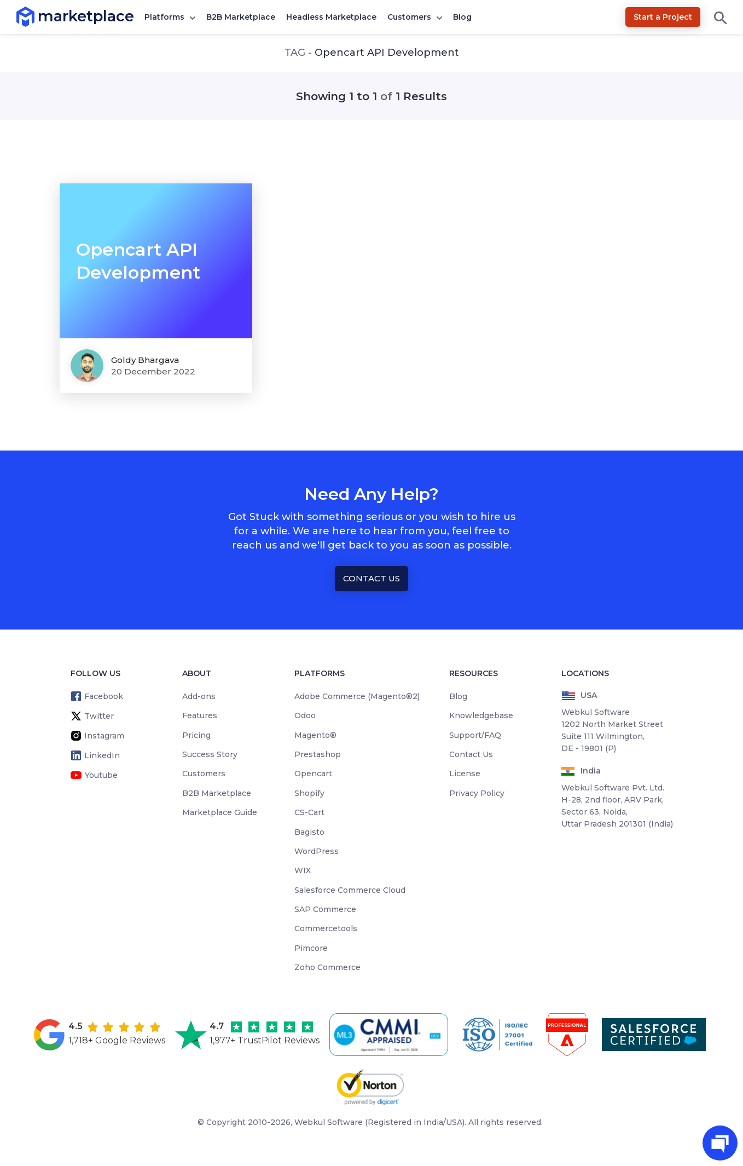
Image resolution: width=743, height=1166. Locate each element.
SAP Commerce (325, 909)
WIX (302, 870)
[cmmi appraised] (390, 1034)
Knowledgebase (481, 715)
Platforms (164, 17)
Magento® (315, 735)
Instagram (104, 736)
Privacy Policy (476, 793)
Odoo (305, 715)
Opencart (313, 773)
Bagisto (309, 832)
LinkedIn (102, 755)
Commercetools (325, 928)
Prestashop (317, 754)
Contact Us (371, 578)
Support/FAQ (475, 735)
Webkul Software (328, 1122)
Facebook (103, 696)
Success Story (209, 754)
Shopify (309, 793)
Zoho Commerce (327, 967)
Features (199, 715)
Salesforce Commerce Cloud (349, 890)
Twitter (99, 716)
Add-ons (199, 696)
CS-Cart (309, 812)
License (464, 773)
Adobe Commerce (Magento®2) (357, 696)
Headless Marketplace (331, 17)
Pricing (196, 735)
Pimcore (311, 948)
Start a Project (663, 17)
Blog (462, 17)
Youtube (101, 775)
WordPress (316, 851)
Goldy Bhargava (145, 360)
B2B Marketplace (240, 17)
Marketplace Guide (219, 812)
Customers (409, 17)
